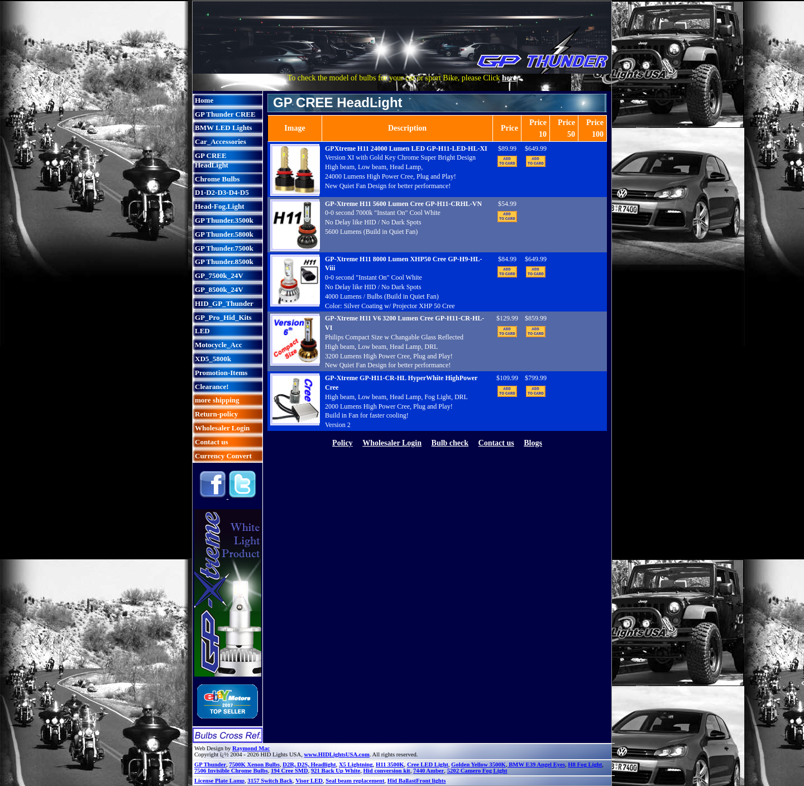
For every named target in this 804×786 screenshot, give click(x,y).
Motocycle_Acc (218, 345)
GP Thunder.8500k (224, 261)
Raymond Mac (251, 748)
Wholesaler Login (222, 428)
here (509, 78)
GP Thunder (210, 764)
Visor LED (309, 781)
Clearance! (212, 386)
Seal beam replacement (355, 781)
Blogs (533, 443)
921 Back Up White (335, 771)
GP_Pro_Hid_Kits (223, 317)
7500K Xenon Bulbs (254, 764)
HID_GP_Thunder (224, 303)
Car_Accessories (220, 141)
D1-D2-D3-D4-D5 (222, 192)
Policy (342, 443)
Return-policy (216, 414)
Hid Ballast (401, 781)
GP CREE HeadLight (211, 160)
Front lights (431, 781)
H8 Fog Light (585, 764)
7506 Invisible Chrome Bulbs (231, 771)
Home (204, 100)
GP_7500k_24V (219, 275)
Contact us (211, 442)
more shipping (217, 400)
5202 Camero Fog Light (477, 771)
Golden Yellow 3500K (478, 764)
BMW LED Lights (223, 127)
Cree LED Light (427, 764)
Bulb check (450, 443)
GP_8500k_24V (219, 289)
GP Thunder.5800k (224, 234)
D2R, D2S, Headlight (309, 764)
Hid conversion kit (386, 771)
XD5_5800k (213, 358)
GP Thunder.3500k (224, 220)
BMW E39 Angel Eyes (536, 764)
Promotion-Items (221, 372)
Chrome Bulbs (217, 179)
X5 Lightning (356, 764)
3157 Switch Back (270, 781)
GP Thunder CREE (225, 114)
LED (202, 331)
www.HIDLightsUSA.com (337, 754)
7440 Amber (428, 771)
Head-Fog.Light (219, 206)
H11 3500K (390, 764)
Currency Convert (223, 456)
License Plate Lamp (219, 781)
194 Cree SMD (289, 771)
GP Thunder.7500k (224, 248)
